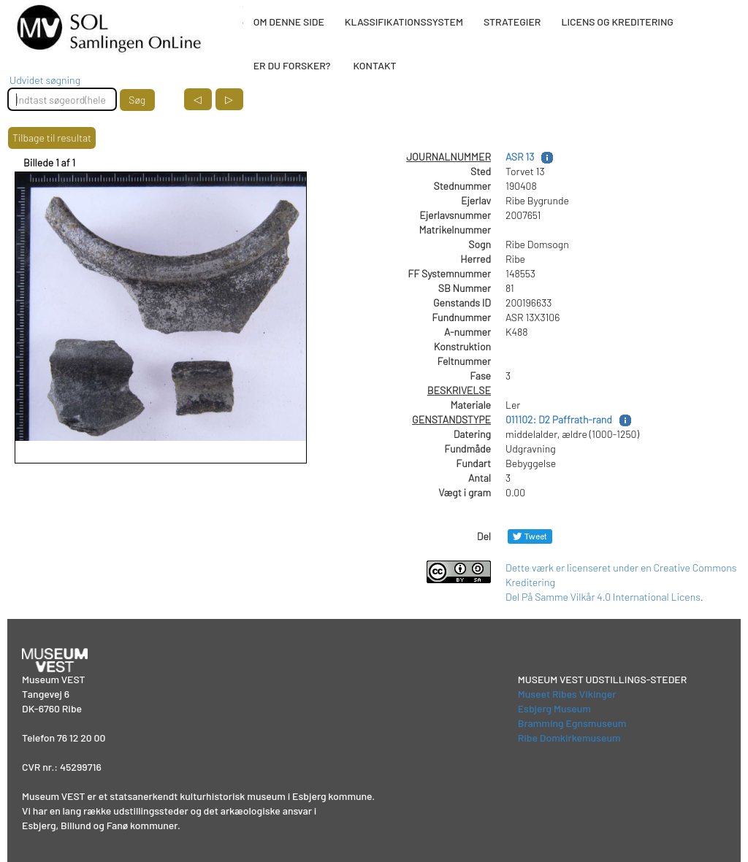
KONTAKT (374, 65)
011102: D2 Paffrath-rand (558, 419)
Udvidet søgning (44, 80)
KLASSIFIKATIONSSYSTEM (404, 21)
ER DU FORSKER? (292, 65)
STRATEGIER (512, 21)
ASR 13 (519, 156)
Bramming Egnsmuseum (572, 723)
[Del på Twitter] (530, 536)
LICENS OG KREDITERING (617, 21)
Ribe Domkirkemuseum (569, 737)
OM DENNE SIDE (288, 21)
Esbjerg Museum (554, 708)
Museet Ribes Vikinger (567, 694)
